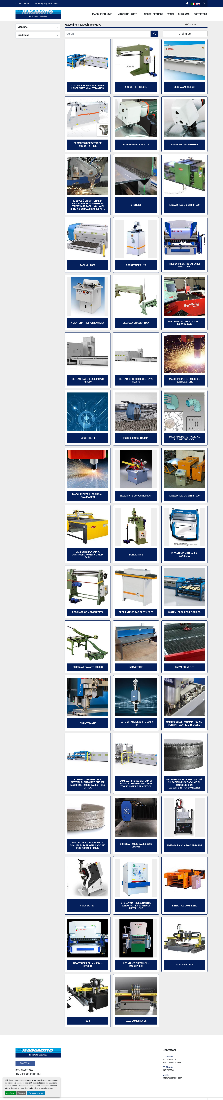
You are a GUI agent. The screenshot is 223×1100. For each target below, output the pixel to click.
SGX (87, 1021)
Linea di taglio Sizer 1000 (184, 495)
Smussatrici (87, 905)
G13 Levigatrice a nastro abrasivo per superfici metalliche (136, 906)
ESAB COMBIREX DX (136, 1021)
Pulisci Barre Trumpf (136, 438)
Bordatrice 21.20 (136, 265)
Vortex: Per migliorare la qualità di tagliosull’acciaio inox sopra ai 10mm (87, 845)
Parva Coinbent (184, 667)
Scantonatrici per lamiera (87, 322)
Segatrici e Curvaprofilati (136, 495)
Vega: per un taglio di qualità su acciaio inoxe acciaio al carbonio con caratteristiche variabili (184, 783)
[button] (102, 14)
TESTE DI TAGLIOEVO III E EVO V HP (136, 723)
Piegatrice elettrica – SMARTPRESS (135, 964)
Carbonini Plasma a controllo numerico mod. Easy (87, 554)
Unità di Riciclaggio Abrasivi (184, 845)
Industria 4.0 (87, 438)
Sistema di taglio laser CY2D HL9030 (136, 380)
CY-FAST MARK (88, 723)
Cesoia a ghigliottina (136, 322)
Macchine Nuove (102, 14)
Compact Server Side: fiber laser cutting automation (87, 87)
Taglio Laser (87, 265)
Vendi (170, 14)
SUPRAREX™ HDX (184, 964)
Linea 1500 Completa (184, 905)
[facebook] (187, 3)
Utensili (136, 205)
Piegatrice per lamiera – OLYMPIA (88, 964)
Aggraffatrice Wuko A (135, 144)
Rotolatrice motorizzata (87, 612)
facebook (25, 1063)
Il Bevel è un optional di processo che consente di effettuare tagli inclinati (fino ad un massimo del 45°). (87, 205)
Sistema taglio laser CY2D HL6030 (88, 380)
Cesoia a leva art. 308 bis (88, 667)
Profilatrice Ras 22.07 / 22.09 (136, 612)
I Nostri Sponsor (153, 14)
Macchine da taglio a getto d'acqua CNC (184, 323)
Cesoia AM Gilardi (184, 87)
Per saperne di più (36, 1093)
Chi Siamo (184, 14)
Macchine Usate (127, 14)
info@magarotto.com (47, 3)
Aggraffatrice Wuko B (184, 144)
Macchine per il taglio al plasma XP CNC (184, 380)
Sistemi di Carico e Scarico (184, 612)
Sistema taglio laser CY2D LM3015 (136, 845)
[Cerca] (108, 34)
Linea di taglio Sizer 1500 (184, 205)
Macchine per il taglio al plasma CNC (87, 495)
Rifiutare (21, 1093)
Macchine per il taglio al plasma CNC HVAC (184, 438)
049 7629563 (24, 3)
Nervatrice (136, 667)
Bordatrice (136, 554)
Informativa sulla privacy (43, 1088)
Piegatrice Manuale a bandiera (184, 554)
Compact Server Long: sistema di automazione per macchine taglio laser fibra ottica (87, 783)
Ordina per (185, 33)
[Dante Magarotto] (38, 1053)
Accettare (10, 1093)
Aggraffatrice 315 (136, 87)
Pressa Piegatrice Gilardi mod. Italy (184, 265)
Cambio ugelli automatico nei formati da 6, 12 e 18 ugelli (184, 723)
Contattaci (200, 14)
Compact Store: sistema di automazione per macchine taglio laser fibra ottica (135, 784)
